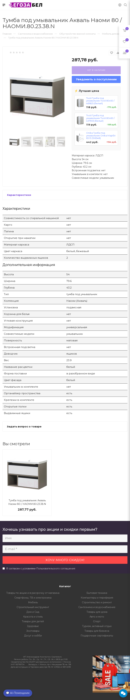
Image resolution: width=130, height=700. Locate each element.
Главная (7, 33)
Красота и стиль (33, 616)
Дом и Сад (32, 611)
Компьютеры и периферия (97, 597)
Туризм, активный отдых (97, 626)
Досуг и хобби (33, 635)
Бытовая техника (96, 592)
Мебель (33, 602)
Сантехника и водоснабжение (96, 607)
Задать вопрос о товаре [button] (24, 426)
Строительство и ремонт (97, 602)
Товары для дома (96, 611)
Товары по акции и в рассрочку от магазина (32, 592)
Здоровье (33, 626)
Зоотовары (32, 630)
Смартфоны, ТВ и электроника (32, 597)
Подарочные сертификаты (97, 635)
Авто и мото (97, 616)
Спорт (97, 621)
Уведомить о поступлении (96, 79)
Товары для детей (33, 621)
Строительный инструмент (33, 607)
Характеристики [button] (19, 195)
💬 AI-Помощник (18, 693)
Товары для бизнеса (96, 630)
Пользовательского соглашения (55, 568)
